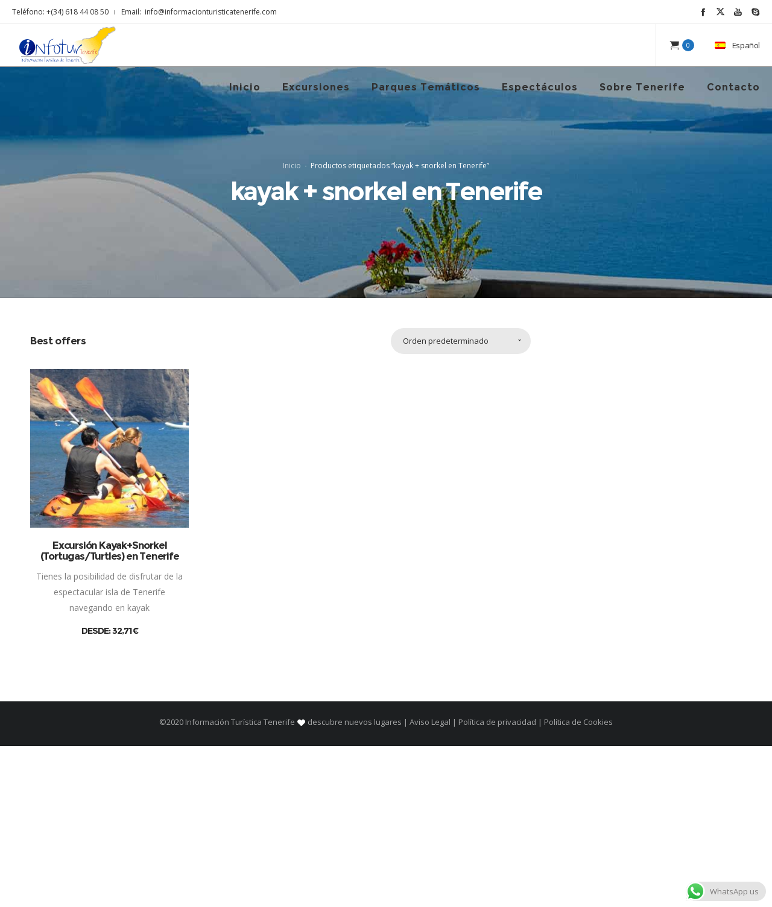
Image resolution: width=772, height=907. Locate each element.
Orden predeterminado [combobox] (446, 501)
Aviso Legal (430, 882)
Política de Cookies (577, 882)
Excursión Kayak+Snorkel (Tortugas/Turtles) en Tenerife (109, 711)
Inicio (292, 246)
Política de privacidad (497, 882)
